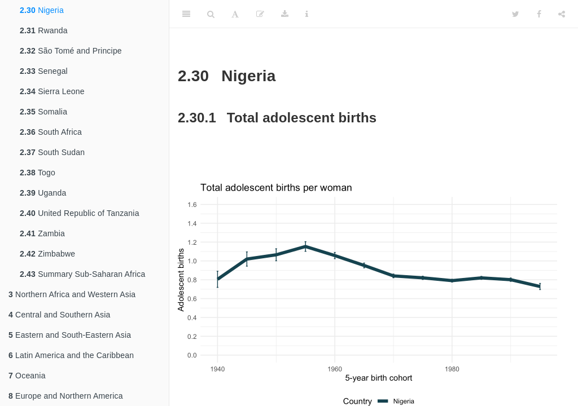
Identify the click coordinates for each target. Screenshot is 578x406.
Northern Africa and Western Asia (71, 294)
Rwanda (44, 30)
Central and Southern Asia (59, 314)
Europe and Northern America (65, 395)
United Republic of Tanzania (79, 213)
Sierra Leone (52, 91)
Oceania (27, 375)
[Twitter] (515, 14)
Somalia (43, 111)
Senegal (44, 71)
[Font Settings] (235, 14)
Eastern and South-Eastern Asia (69, 334)
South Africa (51, 131)
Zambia (42, 233)
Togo (37, 172)
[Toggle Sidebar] (186, 14)
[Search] (211, 14)
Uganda (43, 192)
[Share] (561, 14)
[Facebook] (539, 14)
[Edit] (260, 14)
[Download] (285, 14)
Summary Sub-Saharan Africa (83, 274)
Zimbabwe (47, 253)
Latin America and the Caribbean (71, 355)
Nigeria (42, 10)
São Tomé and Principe (71, 50)
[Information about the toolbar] (307, 14)
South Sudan (52, 152)
